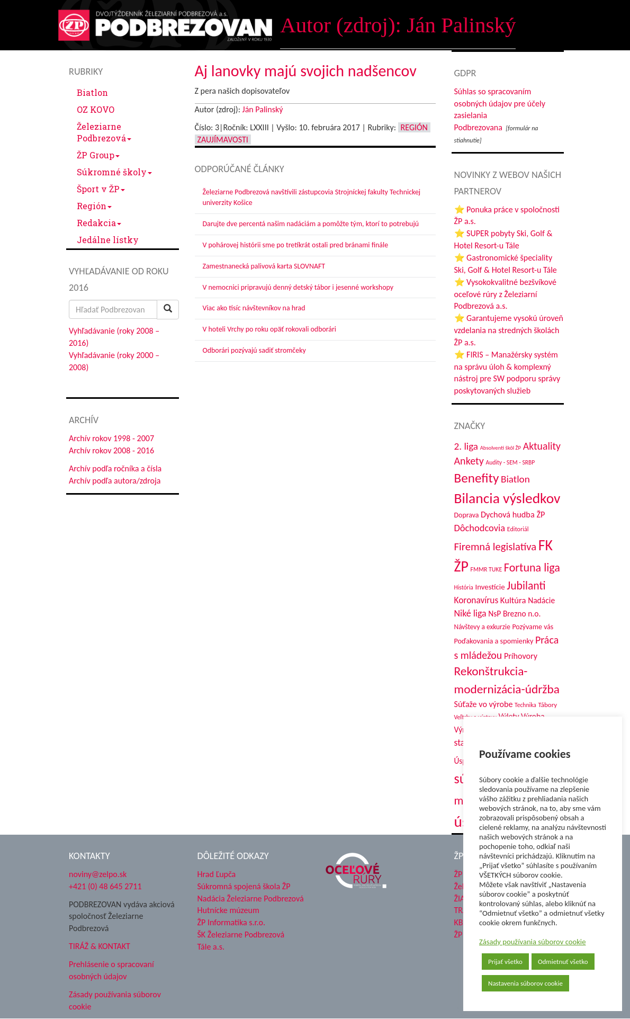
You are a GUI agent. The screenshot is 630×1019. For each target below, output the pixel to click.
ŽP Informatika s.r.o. (231, 922)
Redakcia (99, 222)
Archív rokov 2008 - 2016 (111, 450)
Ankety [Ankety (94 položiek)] (469, 460)
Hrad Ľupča (216, 874)
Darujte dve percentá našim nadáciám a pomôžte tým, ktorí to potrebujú (311, 223)
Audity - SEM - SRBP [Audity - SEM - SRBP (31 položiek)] (510, 462)
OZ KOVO (95, 109)
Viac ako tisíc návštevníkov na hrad (254, 307)
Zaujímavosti (222, 140)
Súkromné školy (114, 171)
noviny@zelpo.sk (98, 874)
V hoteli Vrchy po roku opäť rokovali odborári (270, 329)
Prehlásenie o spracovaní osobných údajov (111, 970)
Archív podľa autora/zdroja (114, 481)
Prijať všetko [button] (505, 962)
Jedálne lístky (108, 239)
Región (94, 205)
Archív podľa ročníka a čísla (115, 468)
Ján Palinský (262, 109)
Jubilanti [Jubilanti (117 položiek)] (526, 585)
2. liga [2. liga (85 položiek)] (466, 446)
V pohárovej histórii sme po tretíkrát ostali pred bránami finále (296, 244)
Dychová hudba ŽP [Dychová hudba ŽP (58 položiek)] (513, 514)
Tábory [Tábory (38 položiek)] (547, 705)
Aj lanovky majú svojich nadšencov (306, 71)
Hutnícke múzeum (228, 910)
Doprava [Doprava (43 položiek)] (466, 515)
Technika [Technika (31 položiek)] (525, 705)
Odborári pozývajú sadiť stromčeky (254, 350)
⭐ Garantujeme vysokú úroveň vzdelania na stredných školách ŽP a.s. (508, 330)
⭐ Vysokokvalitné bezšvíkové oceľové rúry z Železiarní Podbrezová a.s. (505, 294)
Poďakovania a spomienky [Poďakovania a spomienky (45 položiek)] (494, 641)
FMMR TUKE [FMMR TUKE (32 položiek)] (486, 569)
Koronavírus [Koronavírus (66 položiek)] (476, 600)
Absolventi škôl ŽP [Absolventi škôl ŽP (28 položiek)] (500, 447)
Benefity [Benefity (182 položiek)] (476, 478)
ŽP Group (98, 154)
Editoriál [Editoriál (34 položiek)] (518, 529)
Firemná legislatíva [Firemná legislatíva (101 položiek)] (495, 546)
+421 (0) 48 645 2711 (105, 886)
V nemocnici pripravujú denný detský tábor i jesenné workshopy (298, 287)
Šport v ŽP (101, 188)
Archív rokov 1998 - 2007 (111, 438)
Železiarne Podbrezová (104, 132)
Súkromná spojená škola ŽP (244, 886)
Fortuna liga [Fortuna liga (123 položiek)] (532, 567)
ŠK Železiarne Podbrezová (241, 934)
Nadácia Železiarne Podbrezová (250, 898)
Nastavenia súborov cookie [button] (525, 983)
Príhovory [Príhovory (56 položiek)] (520, 656)
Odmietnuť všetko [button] (563, 962)
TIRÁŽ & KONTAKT (99, 946)
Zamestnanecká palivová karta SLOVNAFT (264, 266)
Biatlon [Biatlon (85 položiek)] (515, 479)
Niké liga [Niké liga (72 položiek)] (470, 613)
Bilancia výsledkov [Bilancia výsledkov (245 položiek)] (507, 498)
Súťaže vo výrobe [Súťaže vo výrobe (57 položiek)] (483, 704)
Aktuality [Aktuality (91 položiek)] (542, 446)
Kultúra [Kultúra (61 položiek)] (513, 600)
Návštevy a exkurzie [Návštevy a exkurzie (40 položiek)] (482, 626)
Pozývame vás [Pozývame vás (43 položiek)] (532, 626)
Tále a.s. (210, 947)
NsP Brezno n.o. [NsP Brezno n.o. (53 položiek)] (514, 614)
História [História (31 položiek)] (463, 587)
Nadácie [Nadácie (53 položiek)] (541, 600)
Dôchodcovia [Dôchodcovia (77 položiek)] (480, 528)
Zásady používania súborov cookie (532, 941)
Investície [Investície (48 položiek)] (490, 587)
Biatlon (92, 92)
